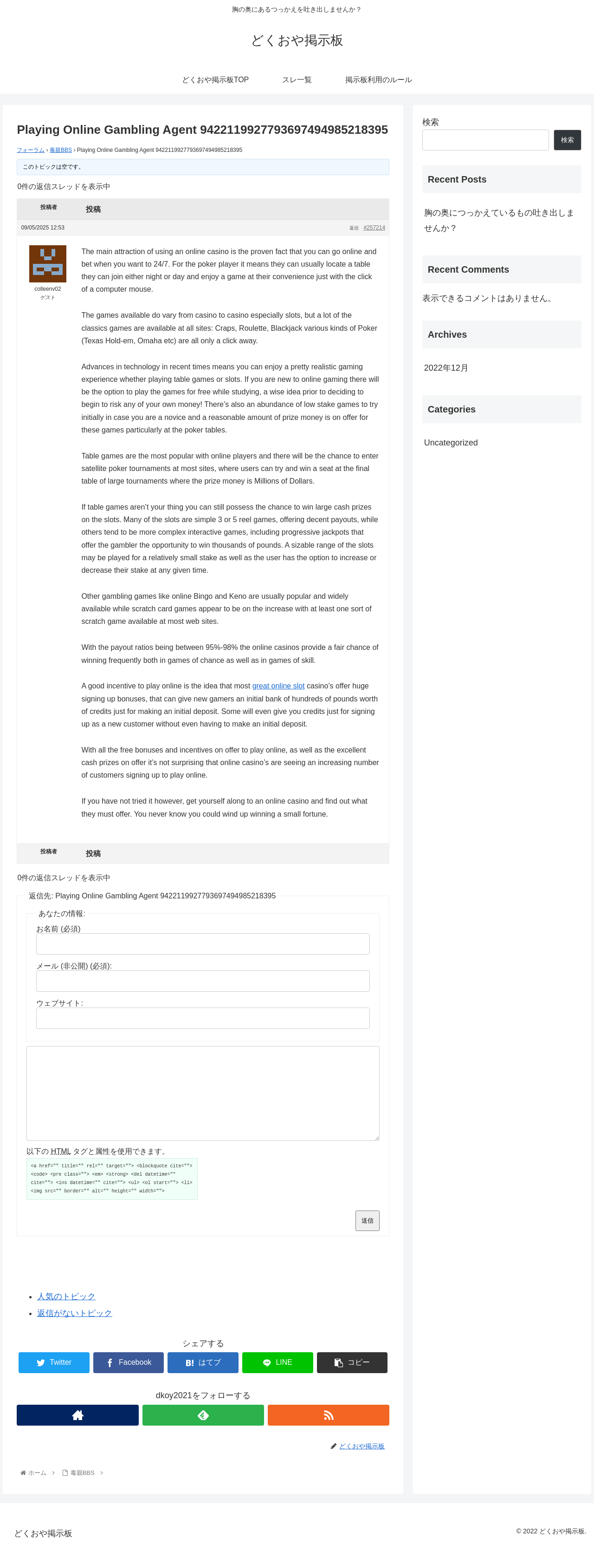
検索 (430, 122)
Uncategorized (451, 442)
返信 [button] (354, 227)
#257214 (374, 227)
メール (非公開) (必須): (74, 966)
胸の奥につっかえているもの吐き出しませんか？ (499, 220)
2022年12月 (446, 368)
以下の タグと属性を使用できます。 (97, 1151)
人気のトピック (66, 1296)
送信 (368, 1220)
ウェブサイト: (59, 1003)
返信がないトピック (74, 1313)
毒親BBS (61, 150)
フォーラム (31, 150)
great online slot (278, 686)
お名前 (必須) (58, 929)
